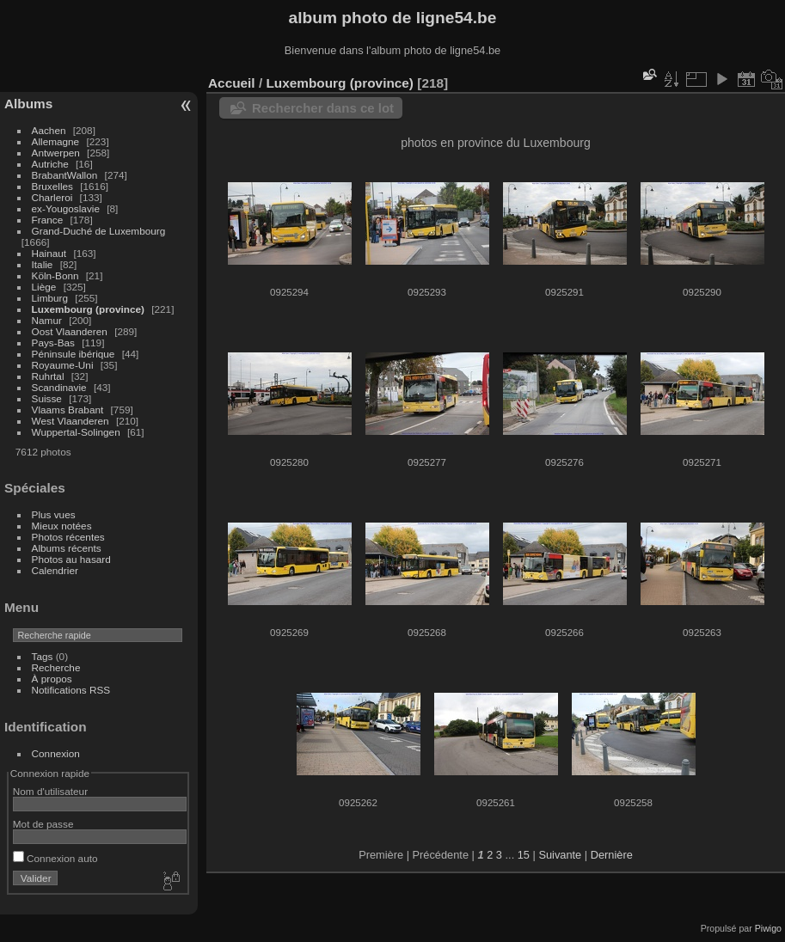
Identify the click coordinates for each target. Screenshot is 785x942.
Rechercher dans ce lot (323, 108)
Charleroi (52, 197)
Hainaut (49, 253)
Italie (42, 264)
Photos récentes (68, 536)
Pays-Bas (53, 342)
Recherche (56, 667)
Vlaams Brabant (68, 409)
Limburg (50, 297)
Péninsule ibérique (73, 353)
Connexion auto (55, 858)
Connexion (56, 753)
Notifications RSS (71, 689)
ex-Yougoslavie (66, 208)
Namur (47, 320)
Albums (28, 103)
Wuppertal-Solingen (76, 431)
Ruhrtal (48, 376)
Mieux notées (62, 525)
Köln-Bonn (55, 275)
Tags (42, 656)
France (48, 219)
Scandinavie (59, 387)
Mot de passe (43, 823)
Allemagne (56, 141)
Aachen (49, 130)
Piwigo (768, 928)
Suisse (47, 398)
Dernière (612, 854)
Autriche (50, 163)
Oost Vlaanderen (69, 331)
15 (524, 854)
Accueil (231, 83)
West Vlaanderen (70, 420)
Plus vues (54, 514)
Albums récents (66, 548)
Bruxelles (52, 186)
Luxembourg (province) (88, 309)
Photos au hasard (71, 559)
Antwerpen (56, 152)
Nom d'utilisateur (50, 791)
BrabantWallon (65, 174)
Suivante (559, 854)
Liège (44, 286)
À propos (52, 678)
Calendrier (55, 570)
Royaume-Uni (63, 364)
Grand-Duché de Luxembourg (99, 230)
